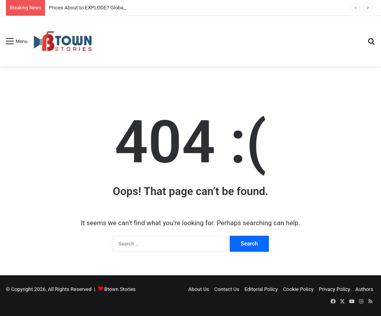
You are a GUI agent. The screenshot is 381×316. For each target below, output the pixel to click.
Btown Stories (120, 289)
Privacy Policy (334, 289)
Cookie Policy (298, 289)
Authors (364, 289)
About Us (198, 289)
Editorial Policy (261, 289)
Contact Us (226, 289)
